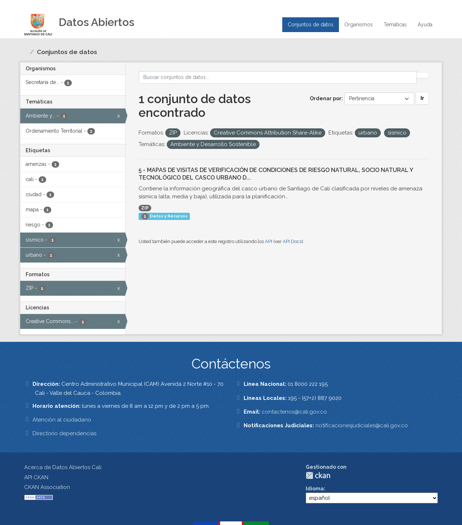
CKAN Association (47, 487)
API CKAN (36, 477)
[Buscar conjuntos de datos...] (278, 77)
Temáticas (395, 24)
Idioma (315, 488)
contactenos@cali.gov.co (294, 412)
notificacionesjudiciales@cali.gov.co (361, 425)
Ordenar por (325, 98)
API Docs (292, 241)
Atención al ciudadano (61, 419)
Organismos (358, 24)
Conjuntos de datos (311, 24)
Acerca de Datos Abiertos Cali (62, 467)
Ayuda (425, 24)
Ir (422, 98)
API (268, 241)
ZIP (145, 208)
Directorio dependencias (64, 433)
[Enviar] (423, 75)
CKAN (318, 475)
